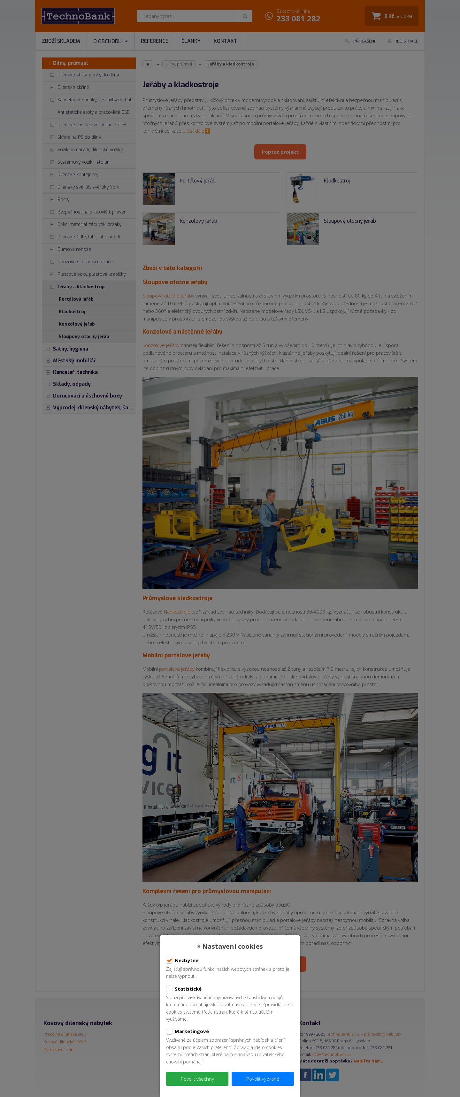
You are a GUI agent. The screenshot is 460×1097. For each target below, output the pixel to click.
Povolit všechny (197, 1079)
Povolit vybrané (263, 1079)
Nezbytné (182, 960)
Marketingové (187, 1031)
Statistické (184, 989)
